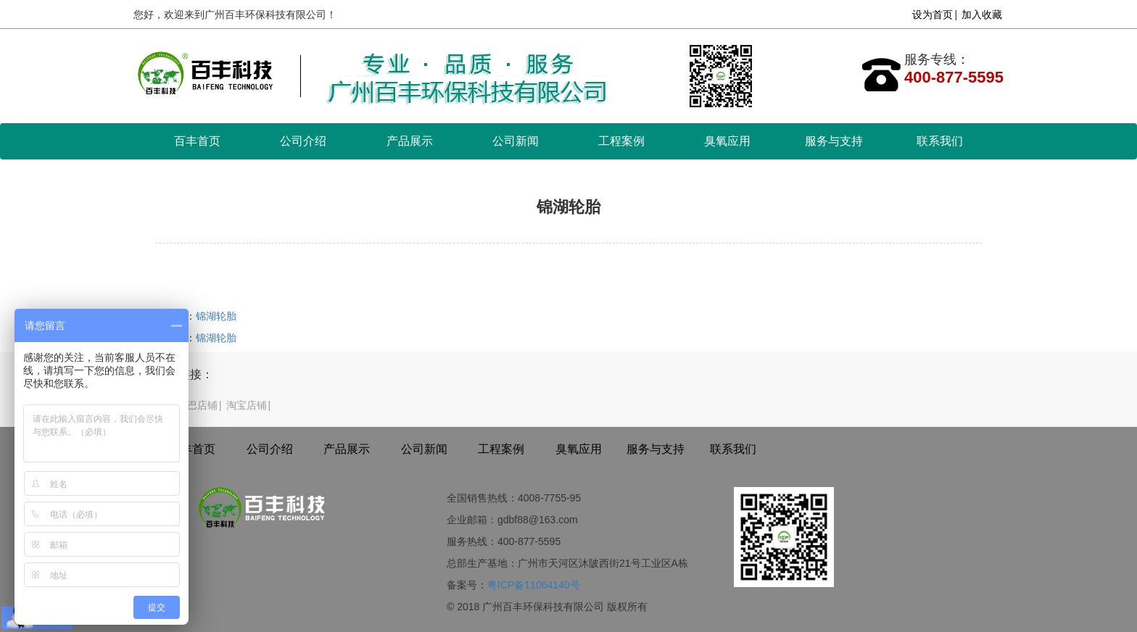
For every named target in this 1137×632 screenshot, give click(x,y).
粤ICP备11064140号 (533, 585)
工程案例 (621, 141)
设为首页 (932, 14)
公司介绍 (303, 141)
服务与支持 (834, 141)
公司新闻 (515, 141)
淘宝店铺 (246, 405)
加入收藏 (982, 14)
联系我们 (940, 141)
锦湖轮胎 (216, 316)
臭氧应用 (727, 141)
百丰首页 (197, 141)
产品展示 (409, 141)
